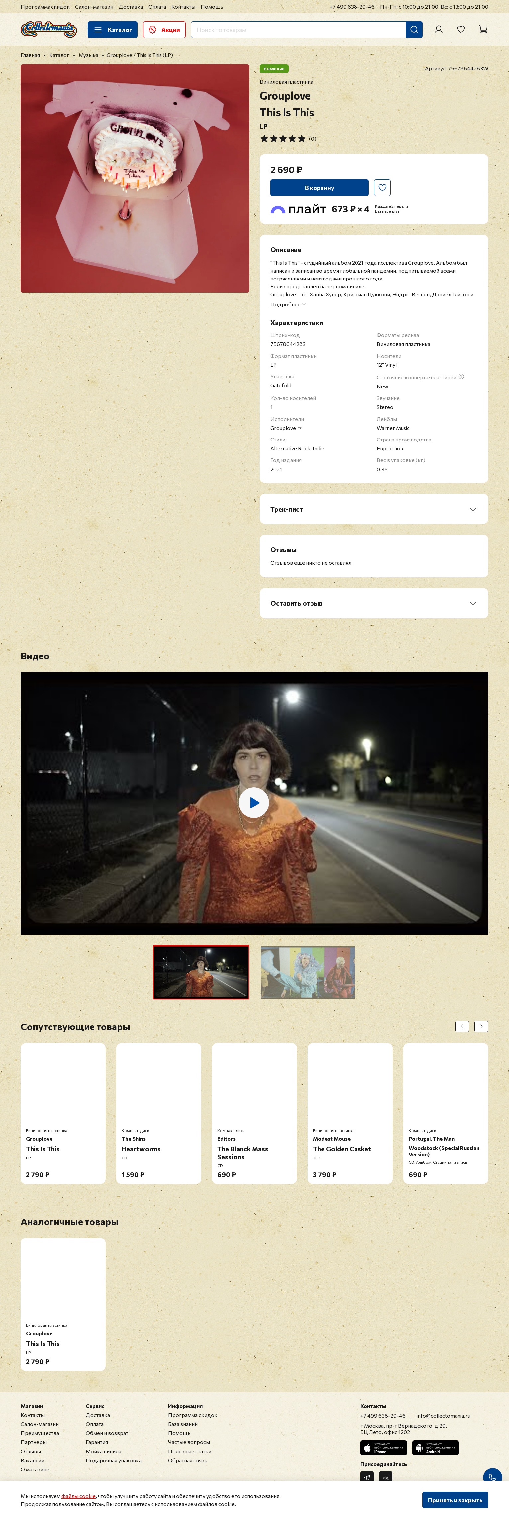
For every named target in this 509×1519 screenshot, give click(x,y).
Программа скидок (45, 6)
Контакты (183, 6)
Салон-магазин (94, 6)
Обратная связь (187, 1460)
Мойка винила (103, 1451)
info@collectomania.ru (443, 1415)
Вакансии (32, 1460)
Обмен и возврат (107, 1433)
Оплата (157, 6)
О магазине (35, 1469)
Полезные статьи (189, 1451)
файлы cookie (78, 1496)
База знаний (183, 1424)
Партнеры (34, 1442)
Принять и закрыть (455, 1500)
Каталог (112, 29)
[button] (201, 972)
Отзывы (31, 1451)
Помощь (212, 6)
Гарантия (97, 1442)
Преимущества (40, 1433)
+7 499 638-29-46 (352, 6)
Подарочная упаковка (114, 1460)
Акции (164, 30)
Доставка (131, 6)
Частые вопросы (189, 1442)
